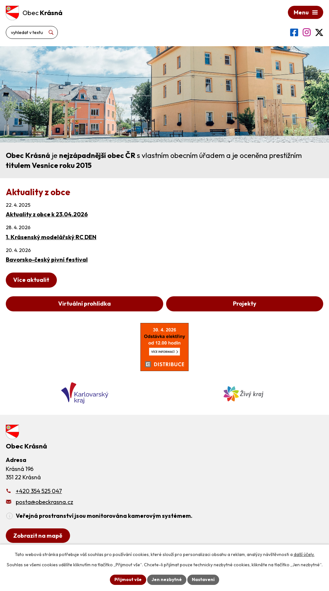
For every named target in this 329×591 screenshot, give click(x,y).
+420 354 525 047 (39, 491)
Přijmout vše (128, 579)
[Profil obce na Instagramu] (307, 32)
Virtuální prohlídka (84, 303)
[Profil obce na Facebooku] (294, 32)
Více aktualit (31, 279)
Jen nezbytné (167, 579)
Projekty (244, 303)
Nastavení (203, 579)
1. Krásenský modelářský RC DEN (51, 237)
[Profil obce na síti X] (319, 32)
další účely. (304, 554)
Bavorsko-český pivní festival (47, 259)
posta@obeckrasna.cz (44, 502)
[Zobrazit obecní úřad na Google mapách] (38, 535)
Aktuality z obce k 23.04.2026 (47, 214)
